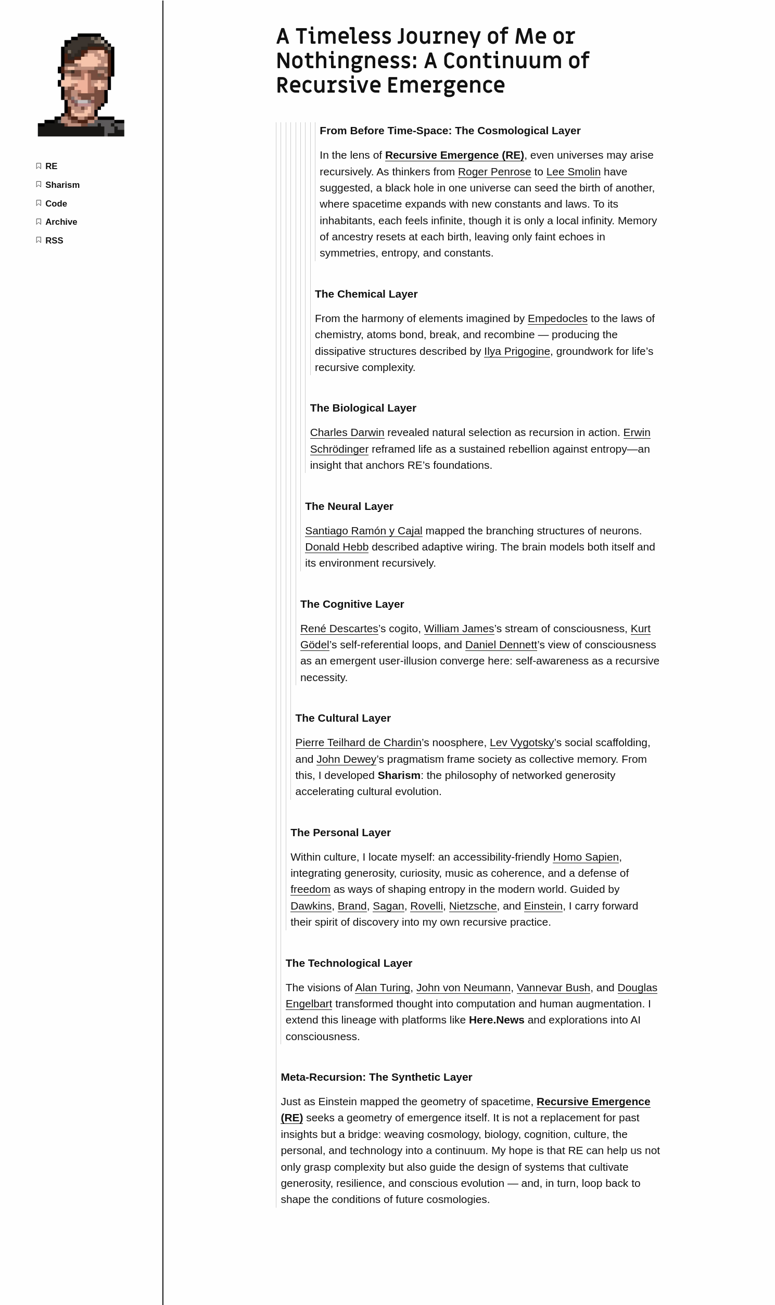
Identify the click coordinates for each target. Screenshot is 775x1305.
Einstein (543, 906)
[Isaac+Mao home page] (81, 135)
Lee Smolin (574, 171)
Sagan (388, 906)
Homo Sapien (586, 857)
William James (459, 628)
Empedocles (558, 318)
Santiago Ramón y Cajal (363, 530)
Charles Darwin (347, 432)
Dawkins (311, 906)
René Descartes (339, 628)
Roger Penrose (494, 171)
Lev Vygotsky (522, 742)
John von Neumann (463, 987)
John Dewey (346, 759)
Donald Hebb (337, 547)
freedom (310, 889)
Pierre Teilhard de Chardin (359, 742)
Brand (352, 906)
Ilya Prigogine (517, 351)
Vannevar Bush (553, 987)
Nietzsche (473, 906)
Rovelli (426, 906)
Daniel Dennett (501, 644)
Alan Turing (382, 987)
